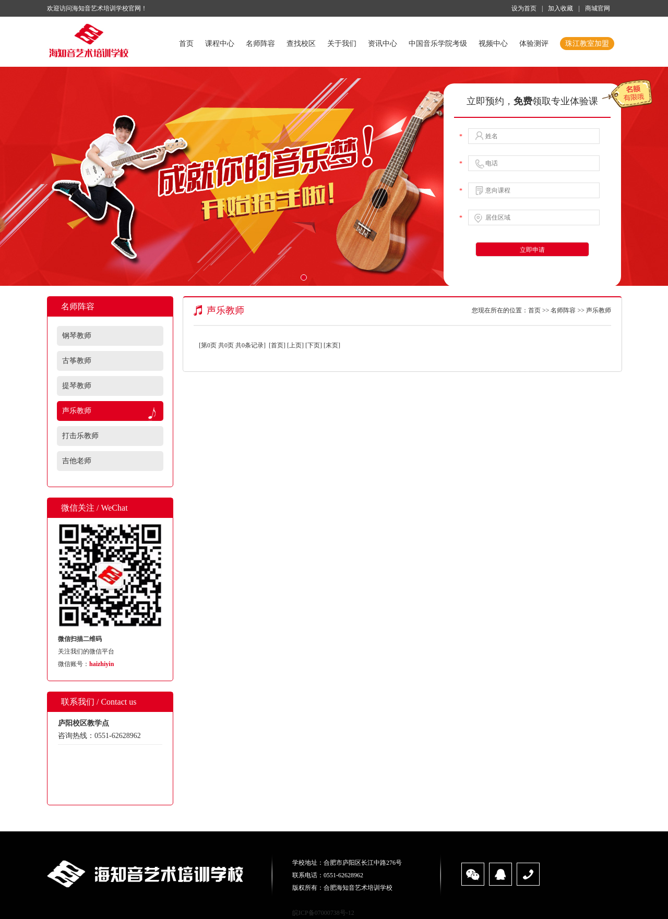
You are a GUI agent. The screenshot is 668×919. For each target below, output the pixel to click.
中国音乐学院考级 (438, 43)
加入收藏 (560, 8)
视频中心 (493, 43)
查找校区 (301, 43)
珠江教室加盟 (587, 43)
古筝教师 (76, 361)
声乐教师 (76, 411)
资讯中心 (382, 43)
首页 (186, 43)
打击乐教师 (80, 436)
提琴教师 (76, 386)
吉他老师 (76, 461)
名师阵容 (260, 43)
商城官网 (597, 8)
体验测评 (533, 43)
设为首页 (523, 8)
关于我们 (341, 43)
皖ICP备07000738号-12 (323, 912)
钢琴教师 (76, 336)
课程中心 (219, 43)
